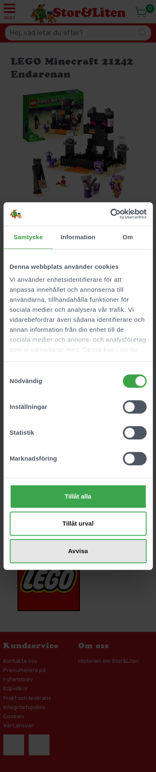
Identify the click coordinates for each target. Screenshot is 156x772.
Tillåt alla (78, 496)
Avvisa (78, 550)
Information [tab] (78, 237)
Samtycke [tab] (28, 237)
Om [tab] (128, 237)
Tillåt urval (78, 523)
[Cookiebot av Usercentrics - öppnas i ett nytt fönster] (111, 213)
